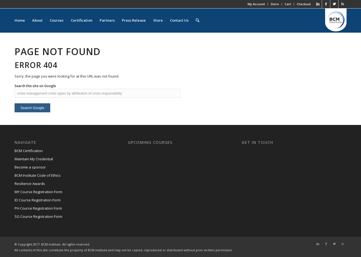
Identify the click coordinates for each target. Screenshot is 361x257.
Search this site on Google (35, 86)
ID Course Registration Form (38, 200)
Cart (288, 4)
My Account (256, 4)
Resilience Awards (30, 183)
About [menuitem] (37, 20)
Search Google (32, 108)
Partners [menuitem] (106, 20)
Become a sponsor (30, 167)
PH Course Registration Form (38, 208)
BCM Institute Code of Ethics (38, 175)
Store (275, 4)
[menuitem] (197, 20)
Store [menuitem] (157, 20)
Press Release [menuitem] (133, 20)
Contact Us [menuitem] (178, 20)
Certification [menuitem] (81, 20)
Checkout (304, 4)
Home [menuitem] (20, 20)
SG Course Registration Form (38, 216)
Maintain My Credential (34, 158)
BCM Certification (29, 150)
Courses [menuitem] (56, 20)
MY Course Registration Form (38, 191)
